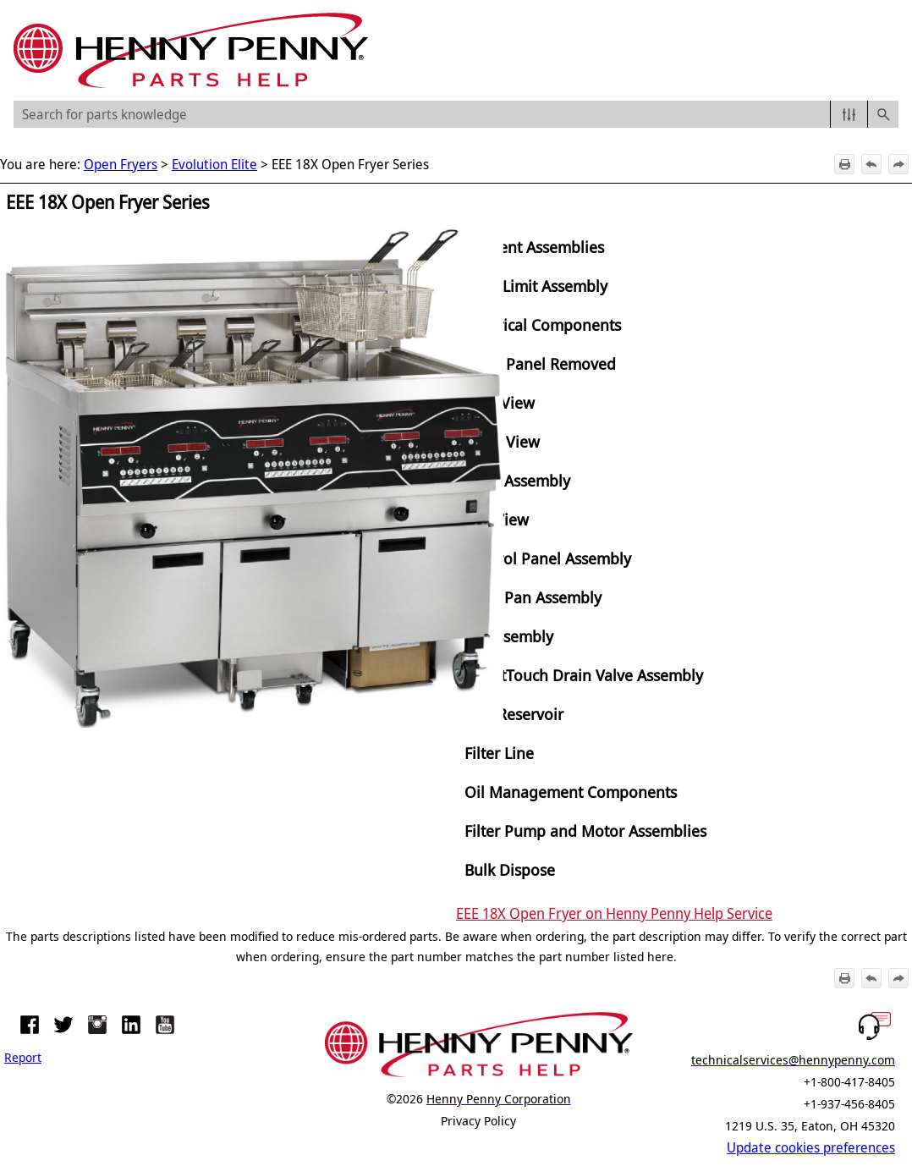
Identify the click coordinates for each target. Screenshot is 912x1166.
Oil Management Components (570, 791)
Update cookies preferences (811, 1147)
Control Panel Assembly (547, 558)
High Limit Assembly (535, 285)
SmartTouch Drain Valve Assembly (583, 674)
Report (22, 1056)
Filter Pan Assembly (533, 597)
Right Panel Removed (540, 363)
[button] (849, 114)
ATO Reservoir (513, 713)
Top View (496, 519)
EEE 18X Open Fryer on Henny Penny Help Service (614, 913)
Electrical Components (542, 324)
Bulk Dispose (509, 869)
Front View (502, 441)
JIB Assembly (508, 635)
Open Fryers (120, 164)
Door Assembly (517, 480)
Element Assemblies (534, 246)
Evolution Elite (214, 164)
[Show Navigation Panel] (889, 50)
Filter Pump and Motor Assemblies (585, 830)
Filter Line (499, 752)
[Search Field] (456, 114)
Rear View (499, 402)
